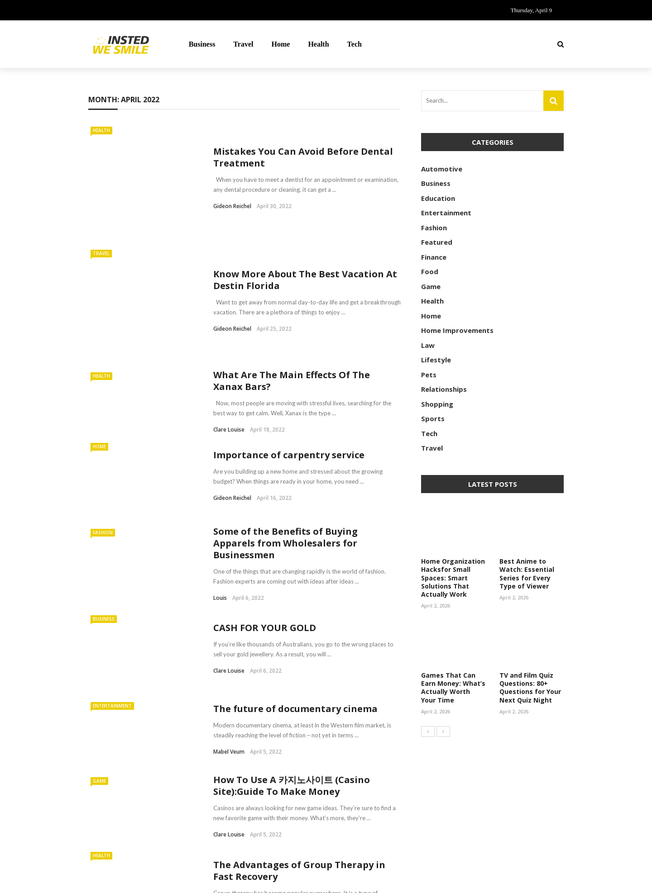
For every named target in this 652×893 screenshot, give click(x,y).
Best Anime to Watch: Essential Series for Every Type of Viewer (526, 573)
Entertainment (112, 616)
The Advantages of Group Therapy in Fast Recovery (299, 782)
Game (99, 692)
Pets (428, 374)
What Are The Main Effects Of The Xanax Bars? (291, 292)
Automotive (441, 168)
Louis (220, 509)
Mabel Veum (228, 662)
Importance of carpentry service (288, 366)
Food (429, 271)
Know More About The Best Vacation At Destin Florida (305, 221)
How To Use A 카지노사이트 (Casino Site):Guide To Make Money (291, 697)
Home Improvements (457, 330)
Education (438, 198)
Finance (433, 256)
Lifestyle (436, 359)
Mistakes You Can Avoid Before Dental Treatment (303, 139)
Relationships (444, 389)
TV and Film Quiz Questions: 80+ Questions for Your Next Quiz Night (530, 687)
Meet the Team (538, 881)
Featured (436, 242)
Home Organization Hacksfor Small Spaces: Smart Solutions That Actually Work (453, 577)
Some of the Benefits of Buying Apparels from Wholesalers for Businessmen (285, 454)
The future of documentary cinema (295, 619)
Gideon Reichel (232, 187)
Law (428, 345)
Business (202, 44)
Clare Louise (228, 341)
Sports (433, 418)
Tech (354, 44)
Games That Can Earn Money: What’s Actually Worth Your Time (453, 687)
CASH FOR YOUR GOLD (265, 539)
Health (318, 44)
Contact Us (482, 881)
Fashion (103, 444)
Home (281, 44)
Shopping (437, 403)
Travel (243, 44)
